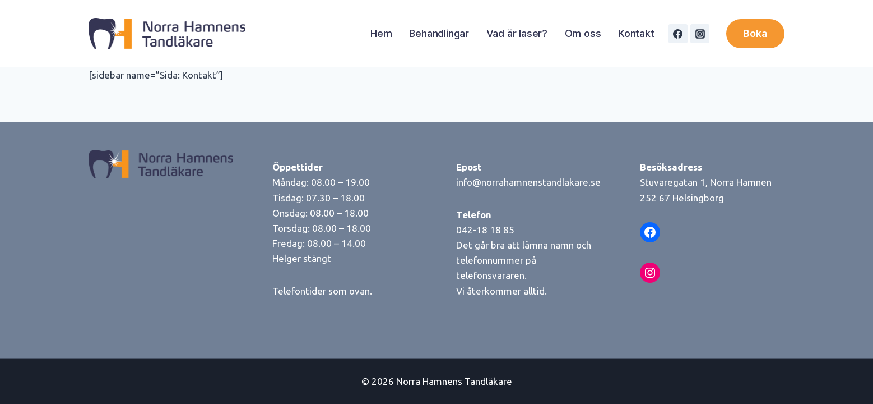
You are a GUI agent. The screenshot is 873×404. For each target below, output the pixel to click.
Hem (381, 33)
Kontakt (636, 33)
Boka (755, 33)
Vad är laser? (516, 33)
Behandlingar (439, 33)
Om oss (583, 33)
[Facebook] (678, 33)
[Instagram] (699, 33)
